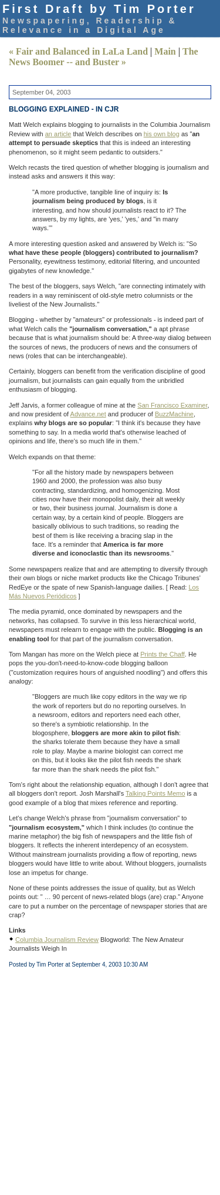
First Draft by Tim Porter (99, 8)
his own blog (162, 133)
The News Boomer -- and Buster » (103, 56)
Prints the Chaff (162, 654)
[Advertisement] (110, 1079)
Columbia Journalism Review (57, 939)
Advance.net (88, 414)
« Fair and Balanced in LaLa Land (78, 51)
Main (164, 51)
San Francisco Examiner (172, 405)
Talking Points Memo (155, 793)
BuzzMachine (174, 414)
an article (58, 133)
